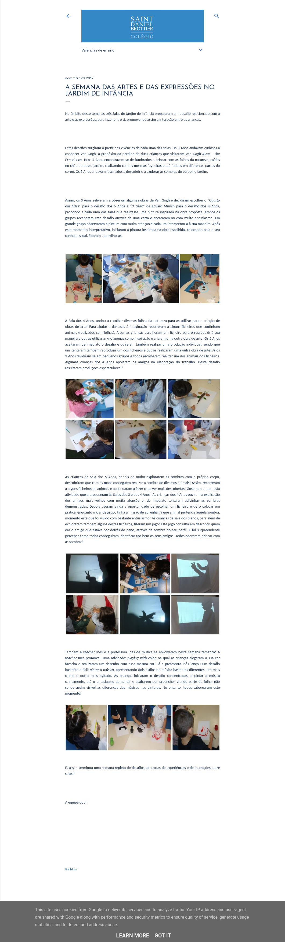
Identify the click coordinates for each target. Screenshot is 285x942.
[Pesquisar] (217, 15)
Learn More (132, 935)
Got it (162, 935)
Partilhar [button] (71, 869)
